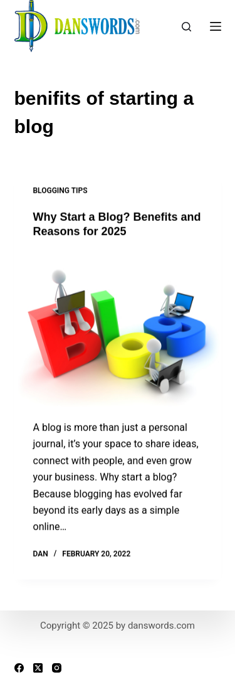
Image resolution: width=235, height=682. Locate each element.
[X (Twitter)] (38, 668)
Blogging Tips (60, 190)
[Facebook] (19, 668)
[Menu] (215, 26)
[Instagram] (56, 668)
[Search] (186, 26)
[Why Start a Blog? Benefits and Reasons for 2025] (117, 330)
